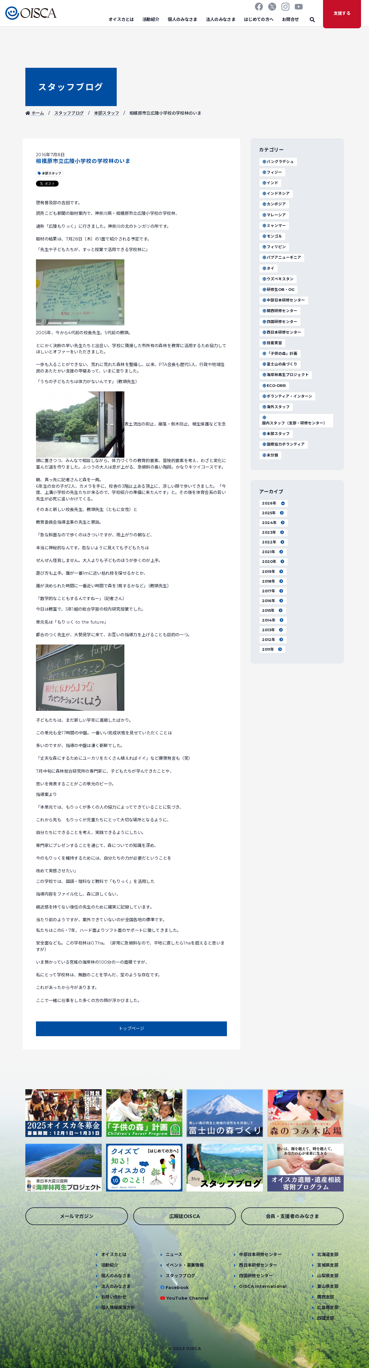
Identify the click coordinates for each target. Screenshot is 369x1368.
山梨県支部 (327, 1275)
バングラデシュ (278, 161)
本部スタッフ (106, 113)
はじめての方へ (259, 19)
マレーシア (274, 215)
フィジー (272, 172)
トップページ (131, 1028)
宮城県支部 (327, 1265)
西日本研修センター (281, 332)
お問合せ (290, 19)
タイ (268, 268)
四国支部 (325, 1318)
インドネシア (276, 193)
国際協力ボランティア (283, 444)
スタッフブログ (71, 87)
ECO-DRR (274, 385)
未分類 (270, 455)
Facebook (177, 1287)
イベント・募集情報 (185, 1265)
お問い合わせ (113, 1297)
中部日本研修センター (283, 300)
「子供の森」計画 (279, 353)
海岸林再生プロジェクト (285, 375)
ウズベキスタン (278, 279)
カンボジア (274, 204)
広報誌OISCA (184, 1216)
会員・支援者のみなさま (292, 1216)
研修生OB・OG (278, 289)
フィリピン (274, 247)
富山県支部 (327, 1286)
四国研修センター (279, 321)
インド (270, 183)
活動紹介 (150, 19)
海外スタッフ (276, 407)
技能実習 (272, 343)
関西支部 (325, 1297)
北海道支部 (327, 1254)
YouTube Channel (187, 1298)
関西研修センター (279, 311)
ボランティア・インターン (287, 396)
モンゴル (272, 236)
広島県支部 (327, 1307)
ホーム (34, 113)
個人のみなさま (182, 19)
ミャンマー (274, 225)
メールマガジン (77, 1216)
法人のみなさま (221, 19)
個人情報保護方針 (118, 1307)
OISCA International (262, 1286)
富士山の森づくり (279, 364)
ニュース (174, 1254)
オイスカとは (121, 19)
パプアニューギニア (281, 257)
